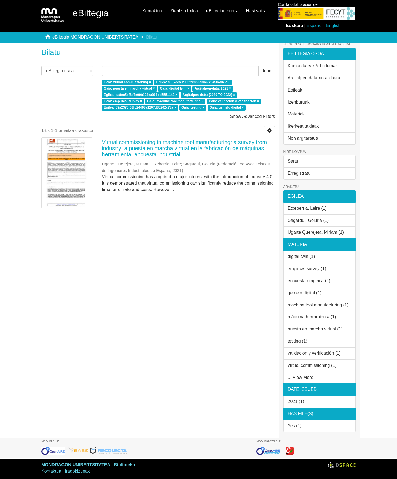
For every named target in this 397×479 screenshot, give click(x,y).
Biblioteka (124, 464)
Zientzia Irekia (184, 11)
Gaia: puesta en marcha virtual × (129, 88)
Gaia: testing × (192, 107)
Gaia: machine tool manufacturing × (175, 101)
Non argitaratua (303, 138)
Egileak (295, 90)
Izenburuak (299, 102)
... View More (300, 377)
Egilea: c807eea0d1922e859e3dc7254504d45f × (192, 82)
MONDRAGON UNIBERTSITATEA (75, 464)
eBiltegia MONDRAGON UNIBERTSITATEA (95, 37)
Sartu (293, 161)
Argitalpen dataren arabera (314, 78)
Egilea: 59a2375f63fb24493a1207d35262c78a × (140, 107)
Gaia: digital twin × (174, 88)
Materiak (296, 114)
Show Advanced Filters (252, 116)
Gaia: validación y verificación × (234, 101)
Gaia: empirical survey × (123, 101)
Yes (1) (295, 425)
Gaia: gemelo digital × (227, 107)
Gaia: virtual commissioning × (127, 82)
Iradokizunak (77, 471)
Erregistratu (299, 173)
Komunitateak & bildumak (313, 65)
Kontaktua (152, 11)
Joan (267, 70)
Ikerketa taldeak (303, 126)
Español (315, 25)
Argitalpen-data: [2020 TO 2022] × (209, 95)
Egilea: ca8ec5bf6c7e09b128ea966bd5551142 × (141, 95)
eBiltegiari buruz (222, 11)
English (333, 25)
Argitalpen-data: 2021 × (213, 88)
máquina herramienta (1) (312, 316)
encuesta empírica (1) (309, 280)
